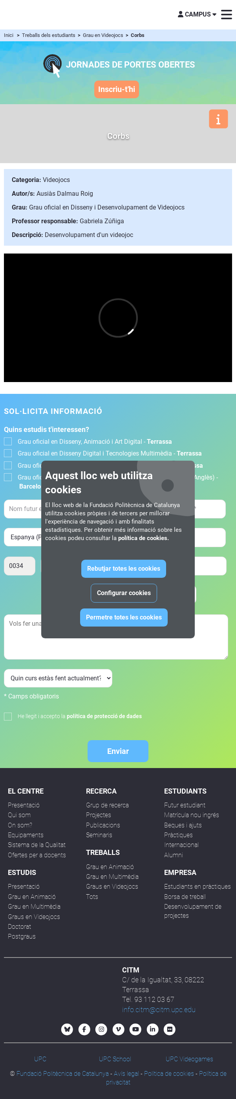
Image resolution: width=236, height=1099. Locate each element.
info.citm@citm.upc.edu (159, 1009)
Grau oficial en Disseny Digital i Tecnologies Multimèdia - (110, 453)
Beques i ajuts (183, 825)
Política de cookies (169, 1073)
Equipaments (26, 835)
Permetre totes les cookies (124, 617)
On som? (20, 825)
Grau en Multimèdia (34, 906)
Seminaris (99, 835)
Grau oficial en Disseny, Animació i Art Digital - (95, 441)
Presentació (24, 805)
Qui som (19, 815)
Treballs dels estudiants (49, 35)
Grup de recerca (107, 805)
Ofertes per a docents (37, 855)
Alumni (173, 855)
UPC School (115, 1059)
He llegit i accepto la (80, 716)
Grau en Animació (32, 897)
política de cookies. (143, 538)
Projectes (98, 815)
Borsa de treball (185, 897)
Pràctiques (178, 835)
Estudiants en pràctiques (197, 886)
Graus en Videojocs (34, 917)
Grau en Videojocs (103, 35)
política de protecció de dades (104, 716)
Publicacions (103, 825)
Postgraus (22, 936)
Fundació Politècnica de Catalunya (62, 1073)
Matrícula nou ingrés (191, 815)
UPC (40, 1059)
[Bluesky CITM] (67, 1029)
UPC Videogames (189, 1059)
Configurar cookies (124, 593)
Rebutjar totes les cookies (123, 568)
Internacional (181, 845)
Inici (8, 35)
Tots (92, 897)
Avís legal (126, 1073)
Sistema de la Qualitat (37, 845)
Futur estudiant (184, 805)
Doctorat (19, 926)
